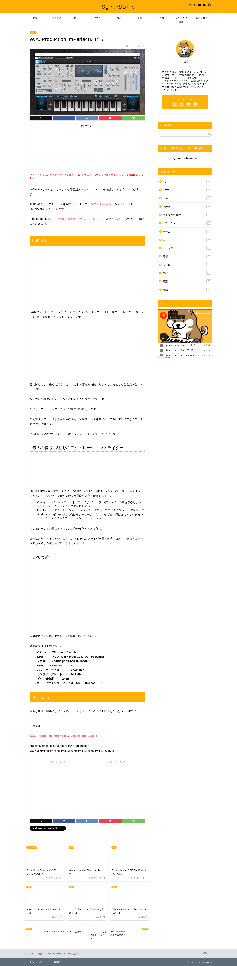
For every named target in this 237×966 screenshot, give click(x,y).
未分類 (187, 264)
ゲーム (187, 231)
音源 (35, 17)
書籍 (140, 17)
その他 (160, 17)
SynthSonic (118, 6)
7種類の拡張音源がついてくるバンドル (81, 218)
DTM (97, 17)
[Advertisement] (55, 149)
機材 (76, 17)
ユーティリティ (187, 239)
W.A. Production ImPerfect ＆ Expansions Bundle (63, 735)
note (164, 89)
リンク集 (187, 248)
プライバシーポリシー (37, 962)
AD (187, 181)
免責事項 (56, 962)
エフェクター (55, 18)
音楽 (119, 17)
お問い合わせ (202, 18)
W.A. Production (103, 204)
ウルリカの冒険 (181, 18)
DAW (187, 189)
